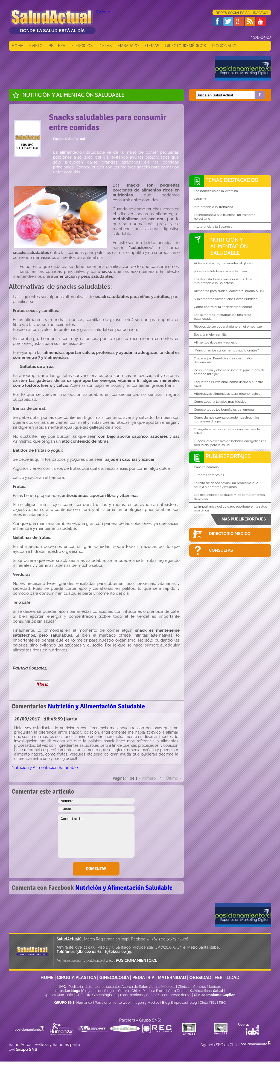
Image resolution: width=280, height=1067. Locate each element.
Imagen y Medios (145, 1002)
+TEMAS (152, 46)
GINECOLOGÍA (114, 977)
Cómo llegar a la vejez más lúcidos (220, 402)
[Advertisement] (108, 68)
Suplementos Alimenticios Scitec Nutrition (226, 299)
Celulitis (200, 199)
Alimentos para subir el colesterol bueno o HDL (229, 291)
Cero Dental (178, 991)
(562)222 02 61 (88, 951)
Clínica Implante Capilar (214, 995)
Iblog (193, 1002)
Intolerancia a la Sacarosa (213, 226)
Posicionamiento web (112, 1002)
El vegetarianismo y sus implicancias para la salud (227, 431)
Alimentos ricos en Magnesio (215, 342)
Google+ (104, 12)
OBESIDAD (200, 977)
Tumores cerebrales (209, 475)
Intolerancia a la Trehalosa (213, 207)
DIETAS (105, 46)
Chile (204, 1002)
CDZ (79, 995)
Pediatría (75, 987)
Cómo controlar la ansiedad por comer (223, 307)
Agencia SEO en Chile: (220, 1045)
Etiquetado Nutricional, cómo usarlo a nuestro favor (228, 384)
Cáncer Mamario (206, 467)
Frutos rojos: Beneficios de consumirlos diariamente (223, 360)
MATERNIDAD (172, 977)
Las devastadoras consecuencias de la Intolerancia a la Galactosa (223, 281)
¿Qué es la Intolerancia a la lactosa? (220, 271)
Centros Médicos (207, 987)
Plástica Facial (154, 991)
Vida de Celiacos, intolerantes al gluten (223, 263)
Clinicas (184, 987)
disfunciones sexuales (102, 987)
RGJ (213, 1002)
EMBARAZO (128, 46)
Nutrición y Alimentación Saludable (73, 94)
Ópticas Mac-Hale (58, 995)
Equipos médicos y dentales (138, 995)
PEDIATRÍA (143, 977)
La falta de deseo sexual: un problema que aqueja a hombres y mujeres (226, 485)
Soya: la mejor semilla (210, 334)
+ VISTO (36, 46)
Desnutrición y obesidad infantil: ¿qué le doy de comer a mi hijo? (229, 372)
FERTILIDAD (227, 977)
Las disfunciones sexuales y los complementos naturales (229, 496)
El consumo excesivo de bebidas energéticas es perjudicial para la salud (230, 443)
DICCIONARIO (224, 46)
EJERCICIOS (82, 46)
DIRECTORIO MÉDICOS (185, 46)
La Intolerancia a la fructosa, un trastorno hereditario (224, 217)
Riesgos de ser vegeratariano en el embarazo (228, 326)
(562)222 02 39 (118, 951)
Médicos (168, 987)
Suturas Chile (129, 991)
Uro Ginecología (98, 995)
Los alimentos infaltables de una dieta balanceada (222, 317)
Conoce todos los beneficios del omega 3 (225, 409)
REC (222, 1002)
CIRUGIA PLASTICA (76, 977)
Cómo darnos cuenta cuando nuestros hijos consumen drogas (226, 419)
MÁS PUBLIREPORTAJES (243, 519)
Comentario (96, 836)
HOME (17, 46)
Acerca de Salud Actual (140, 987)
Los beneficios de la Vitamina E (217, 191)
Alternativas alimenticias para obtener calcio (227, 394)
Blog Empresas (174, 1002)
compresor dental (176, 995)
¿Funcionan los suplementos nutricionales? (226, 350)
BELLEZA (57, 46)
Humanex (84, 1002)
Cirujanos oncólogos (98, 991)
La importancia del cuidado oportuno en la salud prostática (230, 508)
